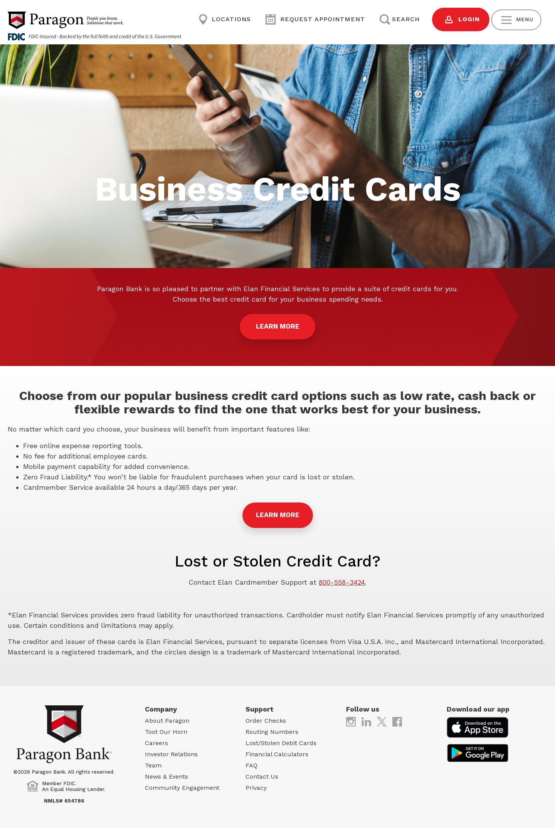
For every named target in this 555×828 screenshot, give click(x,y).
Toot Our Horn (166, 730)
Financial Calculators (277, 753)
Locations (224, 19)
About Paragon (167, 719)
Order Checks (266, 719)
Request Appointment (312, 19)
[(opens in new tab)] (351, 720)
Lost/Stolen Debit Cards (281, 741)
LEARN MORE (277, 327)
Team (153, 764)
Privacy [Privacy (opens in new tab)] (256, 786)
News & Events (166, 775)
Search (395, 19)
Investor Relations (171, 753)
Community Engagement (182, 786)
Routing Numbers (272, 730)
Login (455, 20)
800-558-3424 (342, 581)
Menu (514, 20)
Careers (156, 741)
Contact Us (262, 775)
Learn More (277, 514)
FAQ (251, 764)
